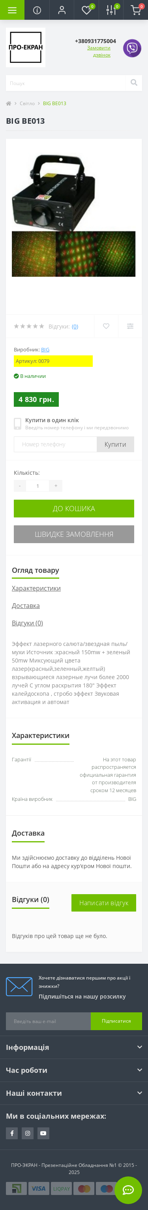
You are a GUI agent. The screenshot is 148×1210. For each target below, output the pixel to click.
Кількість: (27, 472)
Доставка (26, 605)
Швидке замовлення (74, 534)
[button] (61, 10)
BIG (45, 349)
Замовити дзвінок (99, 51)
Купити (115, 444)
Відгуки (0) (27, 623)
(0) (75, 326)
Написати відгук (104, 903)
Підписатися (116, 1020)
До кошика (74, 508)
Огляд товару (35, 570)
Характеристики (36, 588)
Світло (27, 103)
